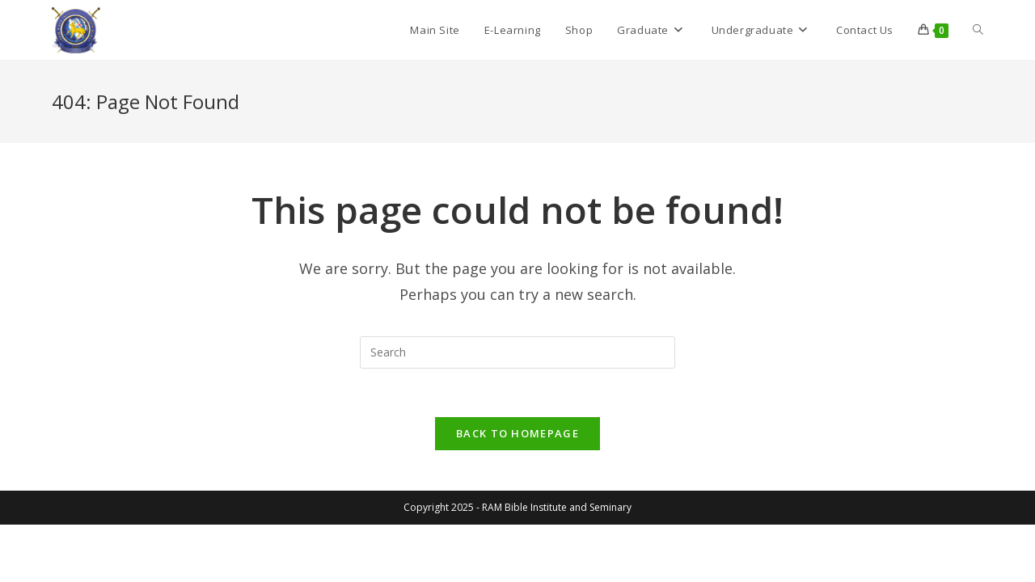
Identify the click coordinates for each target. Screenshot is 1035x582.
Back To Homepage (517, 433)
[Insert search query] (517, 352)
